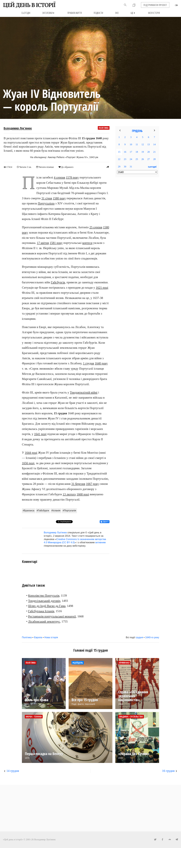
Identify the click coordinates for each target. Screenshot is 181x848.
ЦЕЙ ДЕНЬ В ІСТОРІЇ (29, 5)
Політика (104, 128)
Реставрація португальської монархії (52, 616)
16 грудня (168, 771)
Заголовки (48, 13)
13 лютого (69, 494)
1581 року (56, 243)
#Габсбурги (43, 510)
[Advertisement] (137, 226)
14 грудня (12, 771)
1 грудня (88, 363)
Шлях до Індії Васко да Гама (47, 606)
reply (107, 167)
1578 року (72, 177)
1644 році (31, 452)
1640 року (101, 363)
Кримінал (124, 662)
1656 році (28, 463)
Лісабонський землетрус (44, 621)
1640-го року (152, 637)
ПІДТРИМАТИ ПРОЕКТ (155, 5)
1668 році (82, 494)
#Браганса (28, 510)
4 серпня (59, 177)
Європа (38, 637)
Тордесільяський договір (44, 601)
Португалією (46, 203)
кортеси (87, 243)
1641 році (40, 434)
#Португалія (69, 510)
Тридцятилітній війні (84, 392)
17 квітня (43, 243)
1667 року (92, 484)
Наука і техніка (34, 716)
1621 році (102, 287)
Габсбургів (58, 282)
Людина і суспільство (131, 716)
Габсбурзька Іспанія (41, 611)
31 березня (78, 484)
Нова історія (51, 637)
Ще (133, 13)
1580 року (59, 198)
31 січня (46, 198)
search (125, 5)
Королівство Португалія (43, 595)
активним (100, 542)
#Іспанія (55, 510)
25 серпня (95, 227)
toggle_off (176, 5)
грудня (139, 637)
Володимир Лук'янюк (18, 128)
